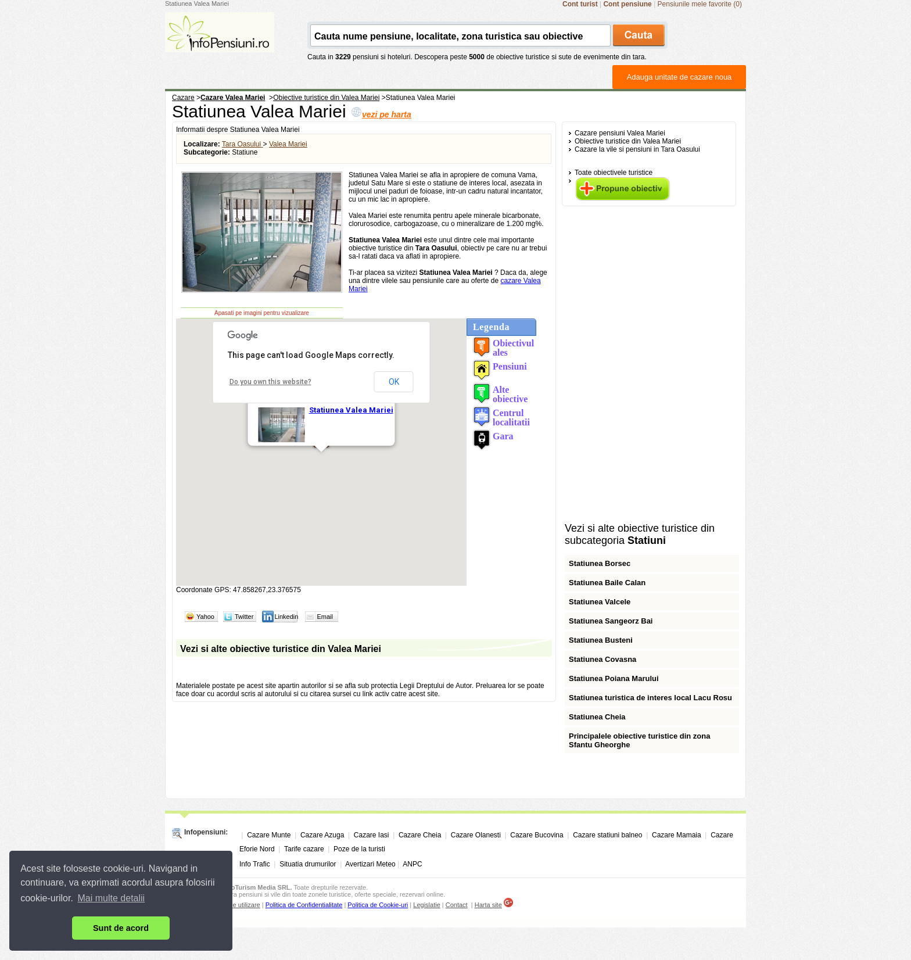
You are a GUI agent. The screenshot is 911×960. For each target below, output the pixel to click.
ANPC (412, 864)
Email (325, 616)
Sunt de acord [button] (121, 928)
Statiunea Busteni (601, 640)
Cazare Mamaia (676, 835)
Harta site (488, 904)
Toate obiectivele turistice (613, 173)
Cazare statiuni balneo (607, 835)
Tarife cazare (304, 849)
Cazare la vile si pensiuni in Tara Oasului (637, 149)
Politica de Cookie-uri (377, 904)
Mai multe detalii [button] (111, 898)
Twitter (244, 616)
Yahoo (205, 616)
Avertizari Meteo (370, 864)
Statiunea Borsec (599, 563)
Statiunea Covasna (602, 659)
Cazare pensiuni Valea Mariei (620, 133)
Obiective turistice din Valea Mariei (628, 141)
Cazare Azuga (322, 835)
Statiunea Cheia (597, 716)
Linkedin (286, 616)
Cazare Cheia (420, 835)
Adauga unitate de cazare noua (679, 77)
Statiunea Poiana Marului (614, 678)
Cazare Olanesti (476, 835)
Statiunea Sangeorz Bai (610, 621)
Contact (457, 904)
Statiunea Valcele (599, 601)
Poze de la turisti (359, 849)
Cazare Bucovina (536, 835)
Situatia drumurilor (307, 864)
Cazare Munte (268, 835)
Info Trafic (254, 864)
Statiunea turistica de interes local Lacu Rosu (650, 697)
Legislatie (426, 904)
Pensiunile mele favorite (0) (700, 4)
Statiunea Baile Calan (607, 582)
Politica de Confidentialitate (304, 904)
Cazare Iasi (371, 835)
